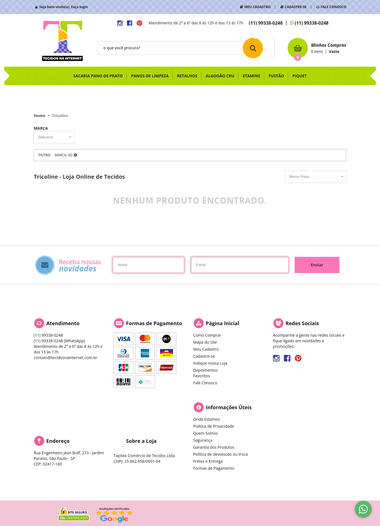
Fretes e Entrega (208, 461)
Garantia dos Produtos (213, 447)
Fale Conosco (205, 382)
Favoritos (201, 375)
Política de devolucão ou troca (220, 454)
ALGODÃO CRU (220, 75)
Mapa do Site (205, 342)
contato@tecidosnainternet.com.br (65, 357)
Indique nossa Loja (210, 363)
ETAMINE (251, 75)
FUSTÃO (276, 75)
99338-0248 (266, 23)
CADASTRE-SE (295, 6)
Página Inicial (222, 323)
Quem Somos (205, 433)
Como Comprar (207, 335)
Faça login (79, 6)
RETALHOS (187, 75)
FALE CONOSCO (333, 6)
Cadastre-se (204, 356)
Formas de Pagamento (213, 468)
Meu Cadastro (206, 349)
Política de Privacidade (213, 426)
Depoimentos (205, 370)
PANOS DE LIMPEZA (149, 75)
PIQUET (299, 75)
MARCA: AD (64, 155)
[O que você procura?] (253, 48)
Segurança (202, 440)
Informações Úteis (229, 407)
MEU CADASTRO (257, 6)
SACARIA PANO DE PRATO (98, 75)
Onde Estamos (206, 419)
